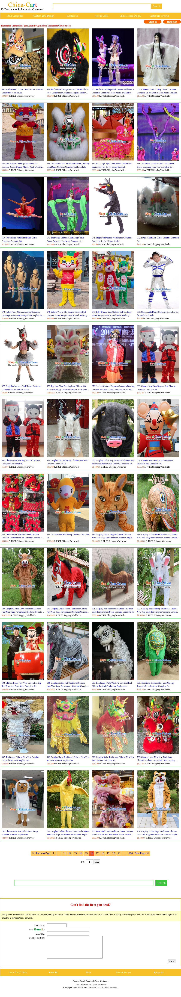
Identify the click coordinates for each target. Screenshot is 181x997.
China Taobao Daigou (130, 15)
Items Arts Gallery (18, 976)
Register (172, 21)
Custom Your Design (43, 15)
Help (88, 976)
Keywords (159, 976)
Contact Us (72, 15)
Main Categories (15, 15)
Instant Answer (123, 976)
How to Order (101, 15)
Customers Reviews (159, 15)
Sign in (153, 21)
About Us (53, 976)
